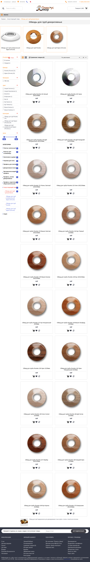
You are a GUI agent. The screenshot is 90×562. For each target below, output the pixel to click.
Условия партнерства (74, 545)
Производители (72, 541)
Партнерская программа (74, 547)
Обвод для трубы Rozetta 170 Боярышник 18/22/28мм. (71, 506)
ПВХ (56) (6, 81)
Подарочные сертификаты (75, 543)
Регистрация (27, 555)
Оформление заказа (29, 551)
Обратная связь (50, 547)
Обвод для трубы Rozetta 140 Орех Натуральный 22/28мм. (71, 369)
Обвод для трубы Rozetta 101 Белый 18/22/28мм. (37, 94)
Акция (5, 214)
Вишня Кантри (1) (8, 107)
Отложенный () (28, 543)
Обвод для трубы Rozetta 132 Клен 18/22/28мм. (71, 185)
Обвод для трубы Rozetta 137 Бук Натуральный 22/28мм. (36, 323)
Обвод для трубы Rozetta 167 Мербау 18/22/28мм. (36, 460)
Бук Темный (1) (7, 104)
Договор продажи (6, 543)
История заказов (28, 547)
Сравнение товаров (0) (37, 57)
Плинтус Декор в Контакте (53, 545)
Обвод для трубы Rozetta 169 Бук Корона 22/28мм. (36, 506)
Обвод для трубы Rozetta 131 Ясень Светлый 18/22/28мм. (36, 186)
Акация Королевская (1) (10, 91)
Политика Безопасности (8, 551)
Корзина (26, 549)
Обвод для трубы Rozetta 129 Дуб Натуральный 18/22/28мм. (36, 140)
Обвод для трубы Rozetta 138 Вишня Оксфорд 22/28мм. (71, 323)
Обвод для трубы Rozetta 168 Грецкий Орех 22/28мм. (71, 460)
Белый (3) (6, 94)
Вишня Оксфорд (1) (9, 110)
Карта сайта (71, 553)
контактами (67, 559)
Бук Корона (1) (7, 102)
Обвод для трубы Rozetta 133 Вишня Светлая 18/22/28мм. (37, 231)
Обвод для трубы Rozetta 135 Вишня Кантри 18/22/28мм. (36, 277)
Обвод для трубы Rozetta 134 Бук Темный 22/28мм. (71, 231)
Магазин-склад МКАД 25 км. (54, 543)
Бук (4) (5, 99)
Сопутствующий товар (13, 19)
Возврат (3, 549)
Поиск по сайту (72, 551)
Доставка (4, 547)
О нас (3, 541)
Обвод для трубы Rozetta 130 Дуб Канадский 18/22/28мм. (71, 140)
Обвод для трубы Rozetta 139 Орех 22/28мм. (36, 368)
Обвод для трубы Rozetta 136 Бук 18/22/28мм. (71, 277)
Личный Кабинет (28, 541)
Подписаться (78, 531)
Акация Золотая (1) (8, 88)
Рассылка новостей (29, 553)
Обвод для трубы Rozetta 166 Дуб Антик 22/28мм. (71, 414)
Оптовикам (4, 553)
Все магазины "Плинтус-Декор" (54, 541)
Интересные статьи (73, 549)
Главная (3, 19)
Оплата (3, 545)
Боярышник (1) (7, 96)
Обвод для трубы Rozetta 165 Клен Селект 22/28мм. (37, 414)
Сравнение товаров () (30, 545)
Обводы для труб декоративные (30, 19)
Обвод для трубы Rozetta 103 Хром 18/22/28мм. (71, 94)
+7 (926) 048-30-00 (84, 1)
